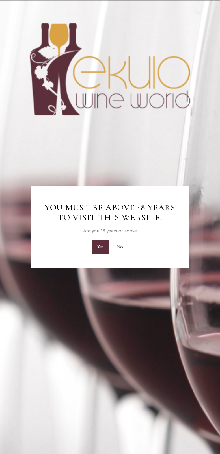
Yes (100, 246)
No (120, 246)
